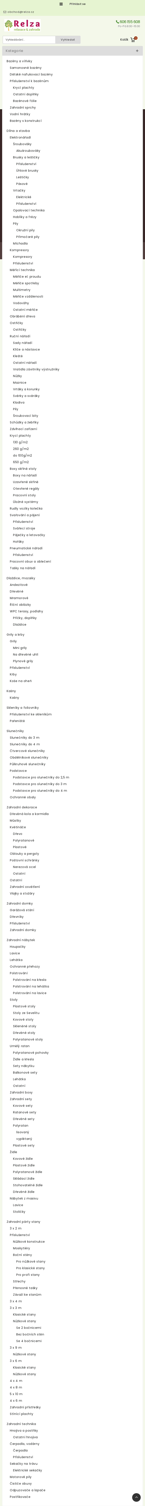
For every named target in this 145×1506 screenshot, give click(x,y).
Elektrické (23, 197)
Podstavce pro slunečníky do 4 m (40, 790)
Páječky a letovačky (29, 535)
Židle (13, 1152)
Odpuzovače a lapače (27, 1490)
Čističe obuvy (21, 1483)
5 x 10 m (16, 1394)
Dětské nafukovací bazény (31, 74)
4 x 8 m (16, 1387)
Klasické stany (24, 1314)
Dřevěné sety (23, 1119)
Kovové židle (23, 1159)
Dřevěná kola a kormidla (29, 814)
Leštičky (22, 177)
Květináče (18, 827)
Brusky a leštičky (26, 157)
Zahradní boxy (21, 1092)
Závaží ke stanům (27, 1294)
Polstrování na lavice (30, 993)
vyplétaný (24, 1139)
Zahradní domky (20, 903)
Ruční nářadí (20, 336)
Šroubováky (22, 144)
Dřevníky (17, 917)
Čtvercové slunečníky (27, 751)
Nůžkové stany (24, 1321)
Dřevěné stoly (24, 1033)
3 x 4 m (16, 1301)
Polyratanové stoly (28, 1039)
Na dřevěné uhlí (25, 654)
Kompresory (19, 250)
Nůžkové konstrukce (29, 1241)
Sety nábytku (23, 1066)
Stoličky (19, 1212)
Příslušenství (26, 164)
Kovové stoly (23, 1019)
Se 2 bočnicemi (28, 1328)
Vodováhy (21, 303)
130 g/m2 (20, 442)
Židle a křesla (23, 1059)
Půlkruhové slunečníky (28, 764)
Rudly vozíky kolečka (26, 508)
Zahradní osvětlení (25, 887)
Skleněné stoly (24, 1026)
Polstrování (19, 973)
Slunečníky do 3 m (24, 737)
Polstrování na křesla (29, 980)
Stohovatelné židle (28, 1185)
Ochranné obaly (23, 797)
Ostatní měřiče (25, 310)
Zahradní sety (21, 1099)
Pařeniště (17, 721)
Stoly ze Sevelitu (26, 1013)
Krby (13, 674)
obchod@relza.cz (20, 12)
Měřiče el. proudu (27, 276)
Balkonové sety (25, 1072)
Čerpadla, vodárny (24, 1444)
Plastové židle (24, 1165)
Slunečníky (15, 731)
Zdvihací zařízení (23, 429)
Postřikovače (20, 1497)
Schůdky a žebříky (24, 422)
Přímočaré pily (27, 237)
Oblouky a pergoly (24, 854)
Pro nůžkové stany (30, 1261)
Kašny (11, 691)
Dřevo (17, 834)
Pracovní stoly (24, 495)
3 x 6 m (16, 1361)
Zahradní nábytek (21, 940)
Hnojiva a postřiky (24, 1430)
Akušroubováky (28, 151)
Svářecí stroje (24, 528)
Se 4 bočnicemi (29, 1341)
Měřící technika (22, 270)
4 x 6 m (16, 1400)
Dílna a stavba (18, 131)
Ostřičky (16, 323)
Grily (13, 641)
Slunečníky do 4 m (25, 744)
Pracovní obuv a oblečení (30, 561)
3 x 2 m (15, 1228)
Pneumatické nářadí (26, 548)
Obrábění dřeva (22, 316)
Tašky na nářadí (23, 568)
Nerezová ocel (24, 867)
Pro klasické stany (30, 1268)
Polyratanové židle (27, 1172)
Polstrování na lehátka (31, 986)
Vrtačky (19, 190)
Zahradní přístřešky (25, 1407)
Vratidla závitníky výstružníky (36, 369)
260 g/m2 (21, 449)
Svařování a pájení (25, 515)
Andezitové (19, 585)
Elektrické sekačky (27, 1470)
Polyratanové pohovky (31, 1053)
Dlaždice (20, 624)
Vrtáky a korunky (26, 389)
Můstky (15, 820)
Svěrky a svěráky (26, 396)
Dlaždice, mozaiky (21, 578)
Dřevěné (16, 591)
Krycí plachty (23, 87)
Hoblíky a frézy (25, 217)
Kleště (18, 356)
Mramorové (19, 598)
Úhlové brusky (27, 170)
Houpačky (18, 947)
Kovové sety (23, 1106)
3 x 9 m (16, 1347)
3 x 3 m (15, 1308)
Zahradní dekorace (22, 807)
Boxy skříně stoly (23, 469)
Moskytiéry (21, 1248)
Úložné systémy (25, 502)
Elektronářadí (20, 137)
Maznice (19, 382)
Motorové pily (21, 1477)
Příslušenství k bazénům (29, 81)
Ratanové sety (24, 1112)
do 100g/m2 (22, 455)
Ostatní (19, 873)
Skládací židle (23, 1178)
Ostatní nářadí (25, 363)
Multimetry (22, 290)
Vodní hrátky (20, 114)
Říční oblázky (20, 605)
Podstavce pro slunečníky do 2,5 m (41, 777)
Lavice (15, 953)
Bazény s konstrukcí (26, 121)
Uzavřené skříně (26, 482)
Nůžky (17, 376)
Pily (15, 223)
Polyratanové (23, 840)
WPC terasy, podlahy (26, 611)
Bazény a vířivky (19, 61)
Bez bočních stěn (30, 1334)
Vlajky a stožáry (22, 893)
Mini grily (20, 648)
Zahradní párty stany (23, 1222)
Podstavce (18, 771)
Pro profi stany (28, 1275)
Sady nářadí (22, 343)
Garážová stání (22, 910)
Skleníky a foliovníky (23, 708)
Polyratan (20, 1125)
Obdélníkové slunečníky (29, 757)
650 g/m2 (21, 462)
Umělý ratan (20, 1046)
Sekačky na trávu (24, 1464)
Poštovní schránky (24, 860)
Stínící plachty (21, 1414)
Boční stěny (22, 1255)
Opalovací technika (29, 210)
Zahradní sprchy (23, 107)
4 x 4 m (16, 1381)
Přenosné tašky (25, 1288)
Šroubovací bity (25, 416)
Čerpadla (20, 1450)
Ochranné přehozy (25, 966)
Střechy (19, 1281)
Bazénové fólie (25, 101)
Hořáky (18, 541)
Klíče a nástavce (26, 349)
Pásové (22, 184)
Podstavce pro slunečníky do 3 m (40, 784)
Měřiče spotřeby (26, 283)
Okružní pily (25, 230)
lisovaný (22, 1132)
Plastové (20, 847)
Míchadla (20, 243)
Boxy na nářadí (25, 475)
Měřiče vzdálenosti (28, 296)
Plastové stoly (24, 1006)
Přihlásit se (78, 4)
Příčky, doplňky (25, 618)
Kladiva (18, 402)
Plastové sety (24, 1145)
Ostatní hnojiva (25, 1437)
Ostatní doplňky (26, 94)
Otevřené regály (26, 488)
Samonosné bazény (26, 68)
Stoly (14, 1000)
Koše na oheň (21, 681)
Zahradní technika (21, 1424)
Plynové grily (23, 661)
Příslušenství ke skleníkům (31, 714)
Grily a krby (15, 634)
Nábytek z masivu (24, 1198)
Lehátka (16, 960)
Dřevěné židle (24, 1192)
